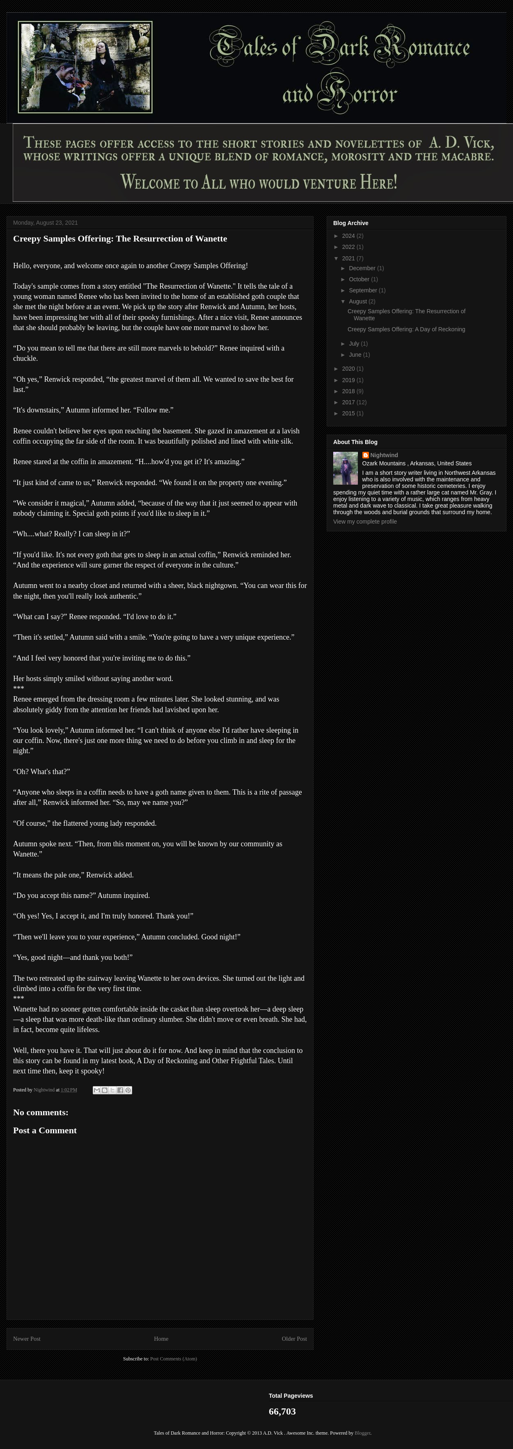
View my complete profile (365, 521)
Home (161, 1338)
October (360, 279)
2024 (349, 235)
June (356, 354)
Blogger (362, 1433)
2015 (349, 413)
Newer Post (27, 1338)
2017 (349, 402)
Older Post (294, 1338)
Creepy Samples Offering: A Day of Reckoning (406, 329)
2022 (349, 247)
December (363, 268)
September (363, 290)
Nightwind (384, 455)
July (355, 343)
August (358, 301)
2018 (349, 391)
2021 (349, 258)
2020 (349, 368)
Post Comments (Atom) (173, 1359)
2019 (349, 380)
